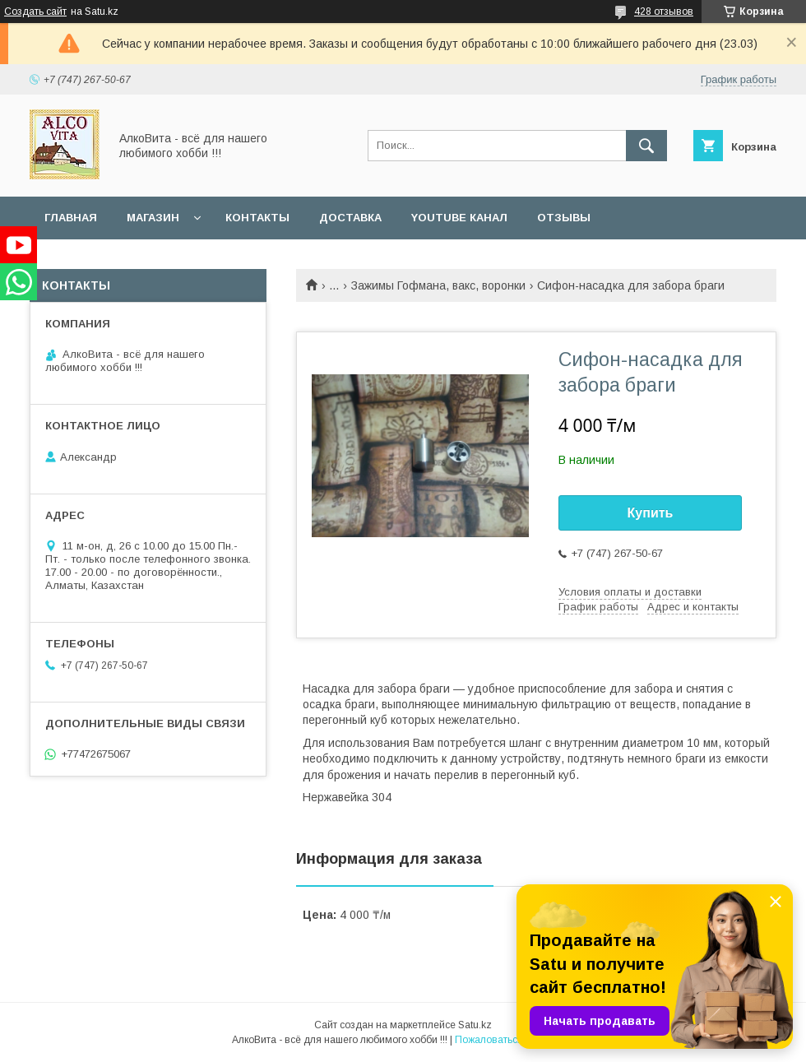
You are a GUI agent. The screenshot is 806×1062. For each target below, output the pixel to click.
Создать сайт (35, 11)
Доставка (350, 217)
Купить (651, 513)
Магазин (153, 217)
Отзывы (564, 217)
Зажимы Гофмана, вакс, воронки (438, 285)
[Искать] (646, 145)
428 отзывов (663, 11)
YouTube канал (459, 217)
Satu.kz (475, 1025)
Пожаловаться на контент (515, 1040)
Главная (70, 217)
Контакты (257, 217)
